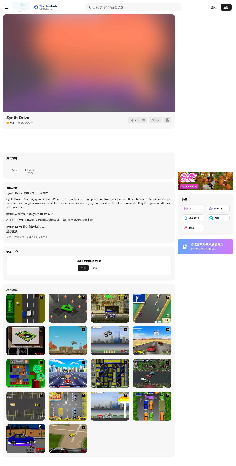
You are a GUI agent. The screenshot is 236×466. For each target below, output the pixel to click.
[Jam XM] (152, 373)
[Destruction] (110, 406)
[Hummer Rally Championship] (68, 438)
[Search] (89, 7)
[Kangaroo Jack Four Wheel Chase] (68, 340)
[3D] (193, 208)
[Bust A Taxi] (25, 308)
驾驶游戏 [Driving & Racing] (19, 237)
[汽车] (218, 218)
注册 (226, 7)
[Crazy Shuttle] (110, 308)
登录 (95, 268)
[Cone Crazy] (68, 308)
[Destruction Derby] (25, 406)
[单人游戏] (193, 218)
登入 (213, 7)
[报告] (155, 120)
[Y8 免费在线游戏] (21, 7)
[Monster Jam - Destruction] (110, 340)
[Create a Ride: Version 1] (25, 438)
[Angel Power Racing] (68, 373)
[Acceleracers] (110, 373)
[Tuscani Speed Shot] (152, 340)
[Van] (152, 308)
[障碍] (193, 227)
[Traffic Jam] (25, 373)
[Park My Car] (68, 406)
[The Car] (25, 340)
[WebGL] (218, 208)
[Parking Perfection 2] (152, 406)
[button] (12, 231)
